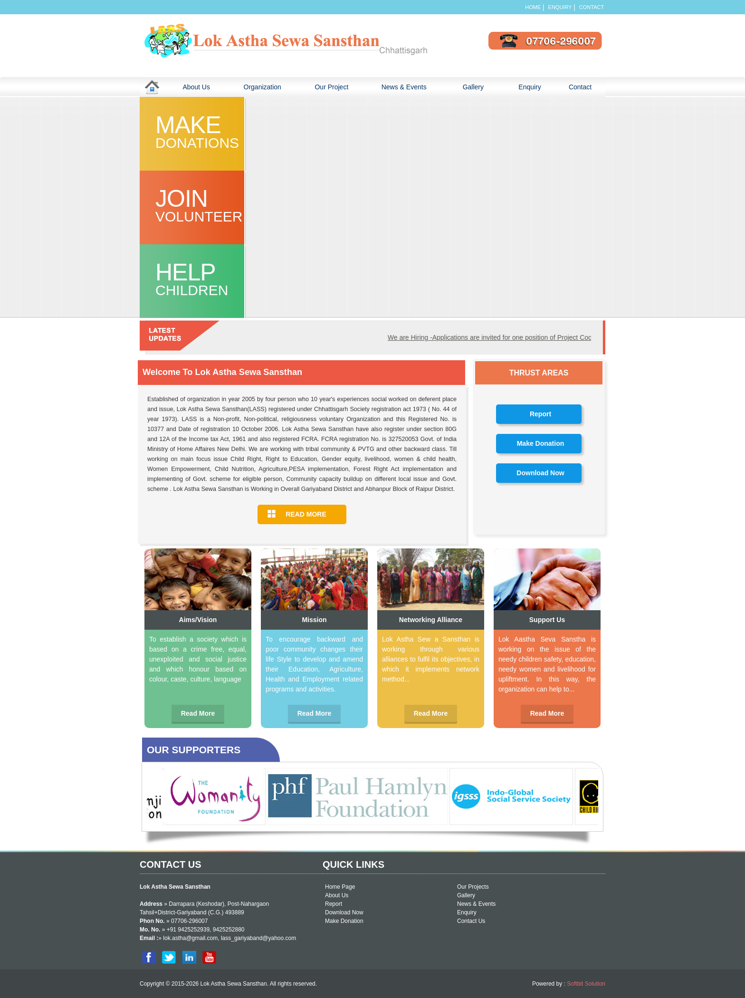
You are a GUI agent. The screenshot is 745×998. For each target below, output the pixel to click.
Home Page (340, 886)
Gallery (482, 87)
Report (540, 414)
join (206, 205)
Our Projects (473, 886)
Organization (269, 87)
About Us (203, 87)
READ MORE (306, 514)
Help (206, 279)
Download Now (540, 473)
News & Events (404, 87)
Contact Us (471, 921)
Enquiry (560, 7)
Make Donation (540, 443)
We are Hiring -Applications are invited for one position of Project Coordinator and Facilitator (528, 337)
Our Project (331, 87)
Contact (592, 7)
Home (533, 7)
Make (206, 132)
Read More (198, 713)
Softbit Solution (586, 983)
